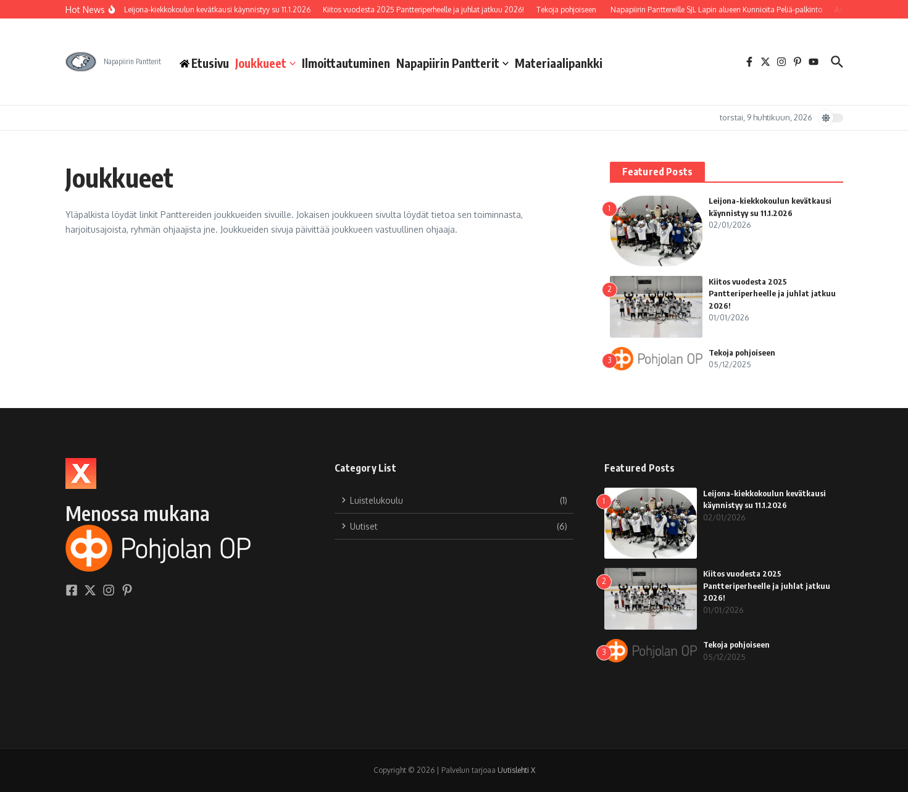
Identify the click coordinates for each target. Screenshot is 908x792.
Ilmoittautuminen (346, 63)
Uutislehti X (516, 770)
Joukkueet (265, 63)
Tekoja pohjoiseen (742, 352)
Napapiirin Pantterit (452, 63)
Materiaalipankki (558, 63)
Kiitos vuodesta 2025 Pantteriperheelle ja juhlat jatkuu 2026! (772, 294)
